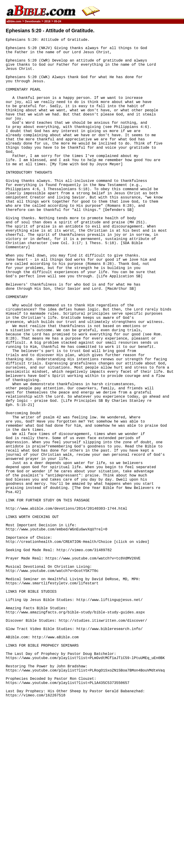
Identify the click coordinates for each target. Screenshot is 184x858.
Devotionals (32, 21)
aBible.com (14, 21)
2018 (47, 21)
